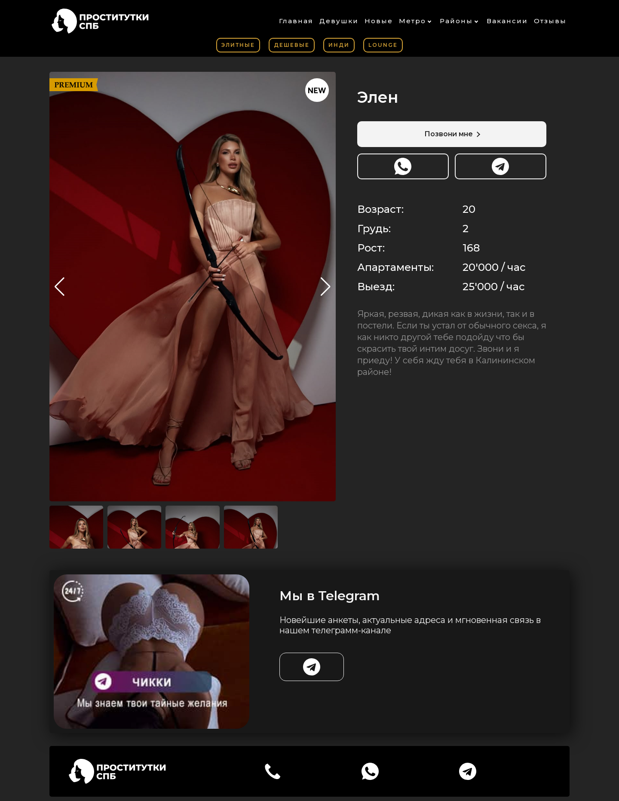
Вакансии (507, 21)
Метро (412, 21)
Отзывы (550, 21)
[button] (325, 286)
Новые (379, 21)
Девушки (339, 21)
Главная (296, 21)
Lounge (383, 45)
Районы (456, 21)
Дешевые (292, 45)
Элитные (238, 45)
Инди (338, 45)
